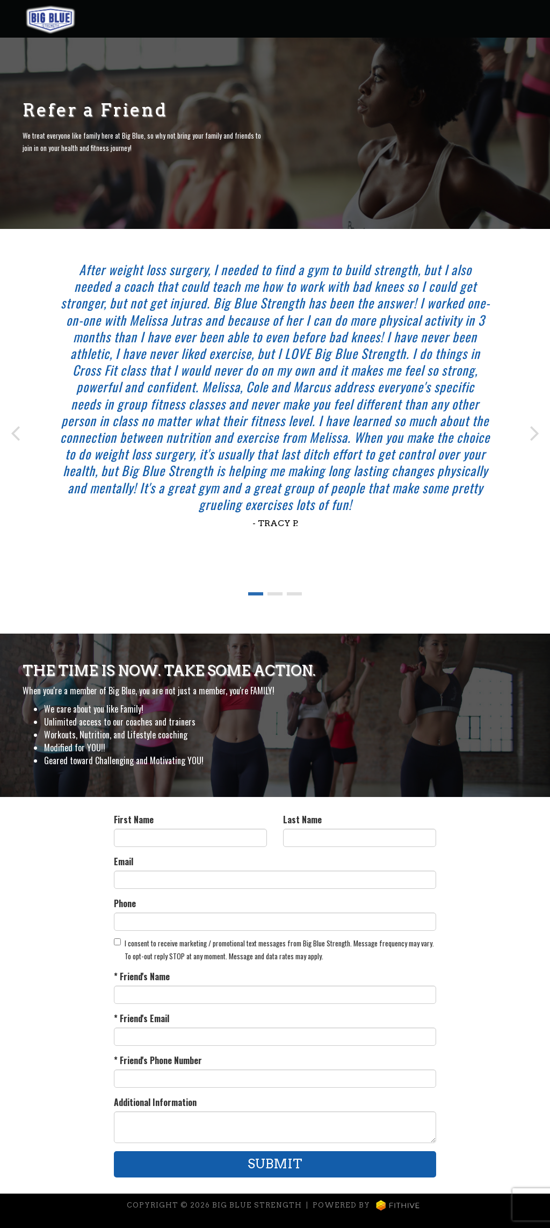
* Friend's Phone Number (158, 1060)
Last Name (302, 819)
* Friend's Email (141, 1018)
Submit (275, 1164)
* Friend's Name (142, 976)
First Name (134, 819)
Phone (125, 903)
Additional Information (155, 1102)
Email (123, 861)
